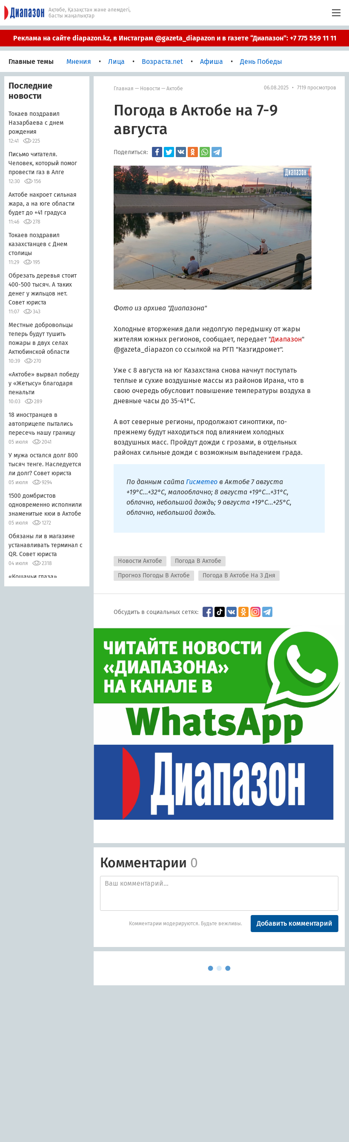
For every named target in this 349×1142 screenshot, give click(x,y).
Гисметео (202, 482)
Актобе (174, 89)
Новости (150, 89)
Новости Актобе (140, 561)
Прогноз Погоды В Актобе (154, 575)
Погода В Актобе (198, 561)
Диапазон (286, 339)
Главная (124, 89)
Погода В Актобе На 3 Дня (239, 575)
